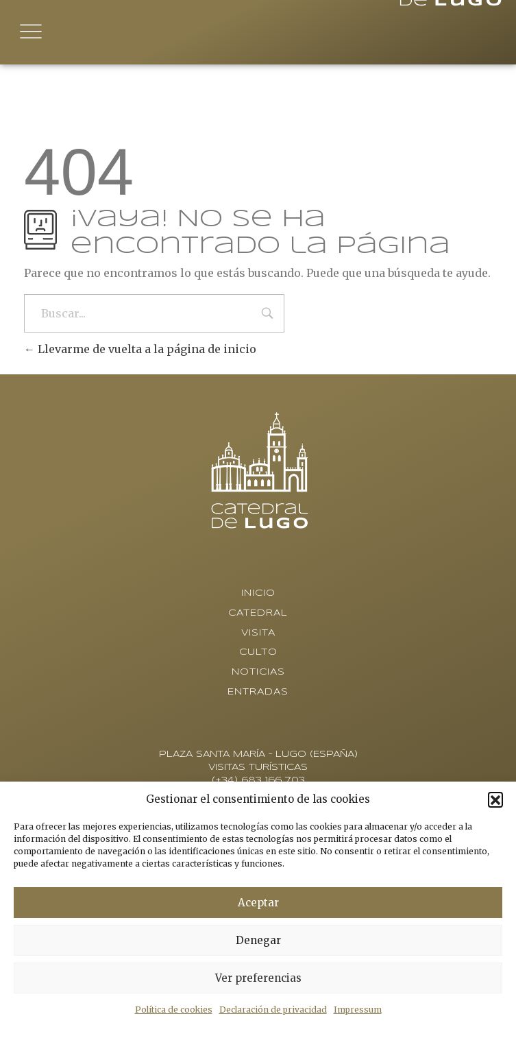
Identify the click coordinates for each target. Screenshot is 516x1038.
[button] (495, 799)
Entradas (258, 692)
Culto (258, 652)
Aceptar (258, 902)
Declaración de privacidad (273, 1009)
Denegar (258, 940)
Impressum (358, 1009)
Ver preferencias (258, 978)
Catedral (258, 613)
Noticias (258, 672)
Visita (258, 633)
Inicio (258, 593)
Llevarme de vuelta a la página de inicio (140, 349)
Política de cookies (173, 1009)
